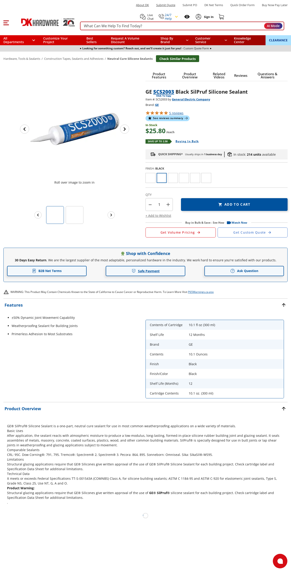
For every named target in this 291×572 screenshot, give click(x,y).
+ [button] (168, 204)
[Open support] (280, 561)
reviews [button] (176, 113)
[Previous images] (38, 215)
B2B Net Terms (47, 271)
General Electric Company (191, 99)
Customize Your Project (55, 40)
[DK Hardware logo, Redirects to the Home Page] (43, 22)
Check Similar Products (177, 59)
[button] (6, 22)
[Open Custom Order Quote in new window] (253, 232)
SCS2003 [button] (163, 91)
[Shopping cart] (221, 17)
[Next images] (111, 215)
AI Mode (273, 26)
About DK (142, 5)
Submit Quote (165, 5)
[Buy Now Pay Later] (275, 5)
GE (157, 105)
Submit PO (190, 5)
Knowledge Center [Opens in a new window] (242, 40)
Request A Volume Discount (125, 40)
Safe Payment (146, 271)
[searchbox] (182, 26)
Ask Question (244, 271)
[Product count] (159, 204)
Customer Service (203, 40)
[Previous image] (24, 129)
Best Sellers (91, 40)
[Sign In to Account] (208, 17)
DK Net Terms (213, 5)
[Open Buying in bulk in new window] (185, 142)
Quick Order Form (242, 5)
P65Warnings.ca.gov (201, 292)
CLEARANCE (278, 40)
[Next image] (124, 129)
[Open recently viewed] (187, 17)
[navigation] (211, 40)
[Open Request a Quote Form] (181, 232)
